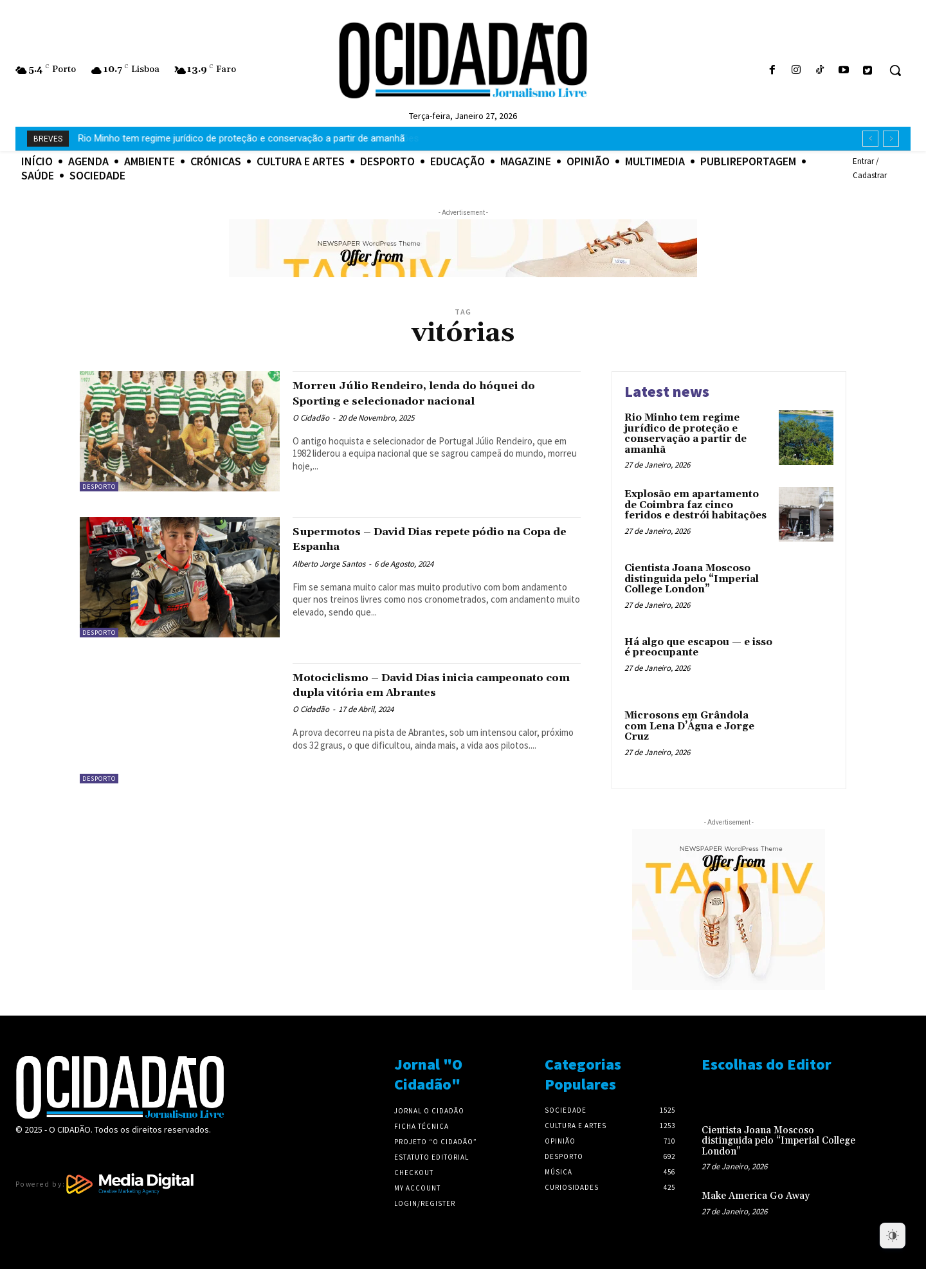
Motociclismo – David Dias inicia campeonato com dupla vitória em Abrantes (412, 692)
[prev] (870, 139)
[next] (891, 139)
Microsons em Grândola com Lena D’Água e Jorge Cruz (689, 726)
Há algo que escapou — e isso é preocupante (698, 647)
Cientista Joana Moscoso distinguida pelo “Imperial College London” (691, 579)
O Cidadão (311, 417)
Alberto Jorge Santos (329, 563)
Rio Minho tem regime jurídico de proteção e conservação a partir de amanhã (685, 434)
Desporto (99, 486)
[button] (895, 70)
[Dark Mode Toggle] (892, 1235)
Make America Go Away (756, 1196)
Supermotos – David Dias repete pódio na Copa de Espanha (427, 538)
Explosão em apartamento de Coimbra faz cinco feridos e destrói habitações (242, 138)
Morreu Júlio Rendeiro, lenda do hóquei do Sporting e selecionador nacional (433, 392)
